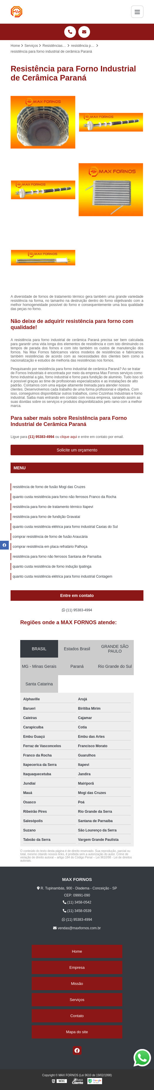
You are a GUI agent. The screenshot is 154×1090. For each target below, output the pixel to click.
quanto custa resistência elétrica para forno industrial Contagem (62, 576)
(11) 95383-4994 (41, 437)
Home (77, 951)
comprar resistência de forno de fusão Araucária (50, 537)
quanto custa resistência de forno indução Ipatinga (52, 566)
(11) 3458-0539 (77, 911)
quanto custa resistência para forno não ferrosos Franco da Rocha (64, 497)
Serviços (77, 999)
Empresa (76, 967)
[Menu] (137, 11)
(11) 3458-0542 (77, 902)
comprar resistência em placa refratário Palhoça (50, 547)
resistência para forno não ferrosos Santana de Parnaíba (57, 557)
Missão (77, 983)
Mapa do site (77, 1032)
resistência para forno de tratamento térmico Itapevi (53, 507)
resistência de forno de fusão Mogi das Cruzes (49, 487)
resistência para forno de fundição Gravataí (46, 517)
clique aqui (68, 437)
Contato (77, 1016)
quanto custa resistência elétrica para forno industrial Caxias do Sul (65, 527)
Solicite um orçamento (77, 450)
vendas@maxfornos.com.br (77, 928)
